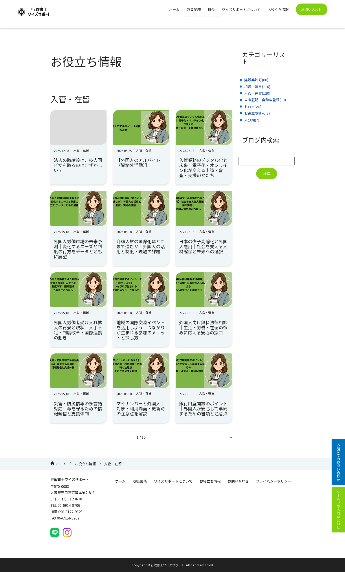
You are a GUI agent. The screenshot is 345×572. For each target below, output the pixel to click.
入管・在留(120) (257, 93)
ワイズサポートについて (241, 9)
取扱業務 (194, 9)
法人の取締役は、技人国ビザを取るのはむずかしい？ (78, 165)
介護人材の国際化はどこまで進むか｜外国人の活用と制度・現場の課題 (140, 246)
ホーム (174, 9)
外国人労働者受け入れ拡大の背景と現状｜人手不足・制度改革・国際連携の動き (78, 330)
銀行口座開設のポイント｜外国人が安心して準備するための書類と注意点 (203, 408)
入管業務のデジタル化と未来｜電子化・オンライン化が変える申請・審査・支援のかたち (203, 167)
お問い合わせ (311, 9)
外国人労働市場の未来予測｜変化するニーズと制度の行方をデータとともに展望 (78, 249)
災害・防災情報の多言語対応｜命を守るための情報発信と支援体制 (78, 408)
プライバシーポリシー (273, 481)
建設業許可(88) (256, 79)
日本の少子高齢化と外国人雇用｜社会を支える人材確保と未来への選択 (203, 246)
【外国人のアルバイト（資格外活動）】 (138, 162)
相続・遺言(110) (257, 86)
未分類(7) (251, 120)
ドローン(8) (253, 106)
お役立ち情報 (278, 9)
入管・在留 (81, 150)
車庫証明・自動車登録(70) (265, 99)
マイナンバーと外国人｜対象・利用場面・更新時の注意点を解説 (140, 408)
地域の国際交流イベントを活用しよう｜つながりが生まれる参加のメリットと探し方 (140, 330)
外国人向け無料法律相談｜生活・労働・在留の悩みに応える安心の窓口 (203, 327)
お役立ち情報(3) (257, 113)
